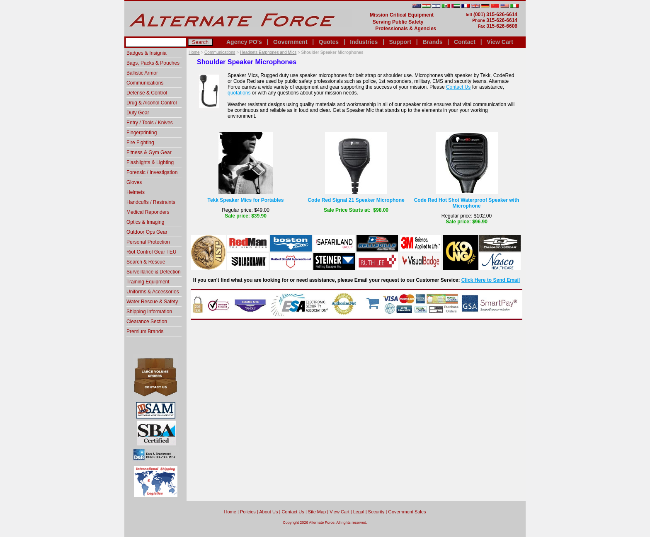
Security (376, 511)
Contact (464, 42)
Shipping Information (149, 311)
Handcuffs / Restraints (150, 202)
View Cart (500, 42)
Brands (432, 42)
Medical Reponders (147, 212)
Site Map (317, 511)
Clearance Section (146, 321)
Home (194, 52)
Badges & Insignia (146, 53)
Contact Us (458, 87)
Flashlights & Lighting (150, 162)
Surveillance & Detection (153, 272)
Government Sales (407, 511)
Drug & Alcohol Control (151, 103)
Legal (358, 511)
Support (400, 42)
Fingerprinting (141, 132)
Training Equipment (148, 282)
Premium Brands (144, 331)
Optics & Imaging (145, 222)
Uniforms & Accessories (152, 292)
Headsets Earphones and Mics (268, 52)
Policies (248, 511)
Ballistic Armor (142, 73)
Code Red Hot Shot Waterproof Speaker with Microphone (466, 203)
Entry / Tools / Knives (149, 123)
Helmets (135, 192)
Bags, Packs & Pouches (152, 63)
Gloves (134, 182)
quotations (239, 93)
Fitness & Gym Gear (149, 152)
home (230, 511)
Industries (364, 42)
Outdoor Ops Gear (146, 232)
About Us (268, 511)
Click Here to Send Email (490, 280)
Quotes (329, 42)
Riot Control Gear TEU (151, 252)
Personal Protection (148, 242)
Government (290, 42)
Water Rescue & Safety (152, 302)
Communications (219, 52)
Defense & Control (146, 93)
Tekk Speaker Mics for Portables (246, 200)
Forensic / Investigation (151, 172)
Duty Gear (137, 113)
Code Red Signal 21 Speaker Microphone (356, 200)
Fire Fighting (140, 142)
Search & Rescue (145, 262)
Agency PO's (244, 42)
